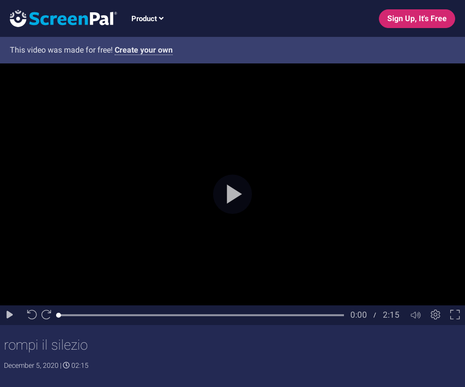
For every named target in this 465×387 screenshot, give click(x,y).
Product (147, 18)
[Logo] (58, 18)
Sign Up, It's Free (417, 18)
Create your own (144, 50)
